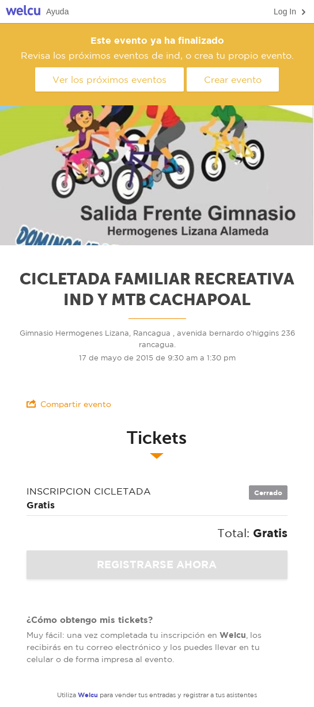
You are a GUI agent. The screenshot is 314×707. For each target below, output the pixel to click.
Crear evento (233, 79)
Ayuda (57, 11)
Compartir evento (69, 404)
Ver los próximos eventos (109, 79)
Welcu (23, 12)
